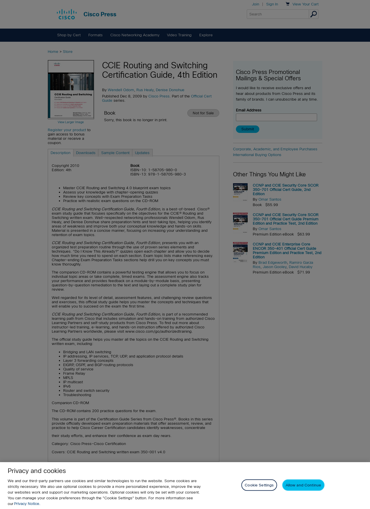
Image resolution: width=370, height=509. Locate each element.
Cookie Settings (259, 485)
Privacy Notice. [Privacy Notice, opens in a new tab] (27, 504)
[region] (185, 485)
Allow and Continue (303, 485)
